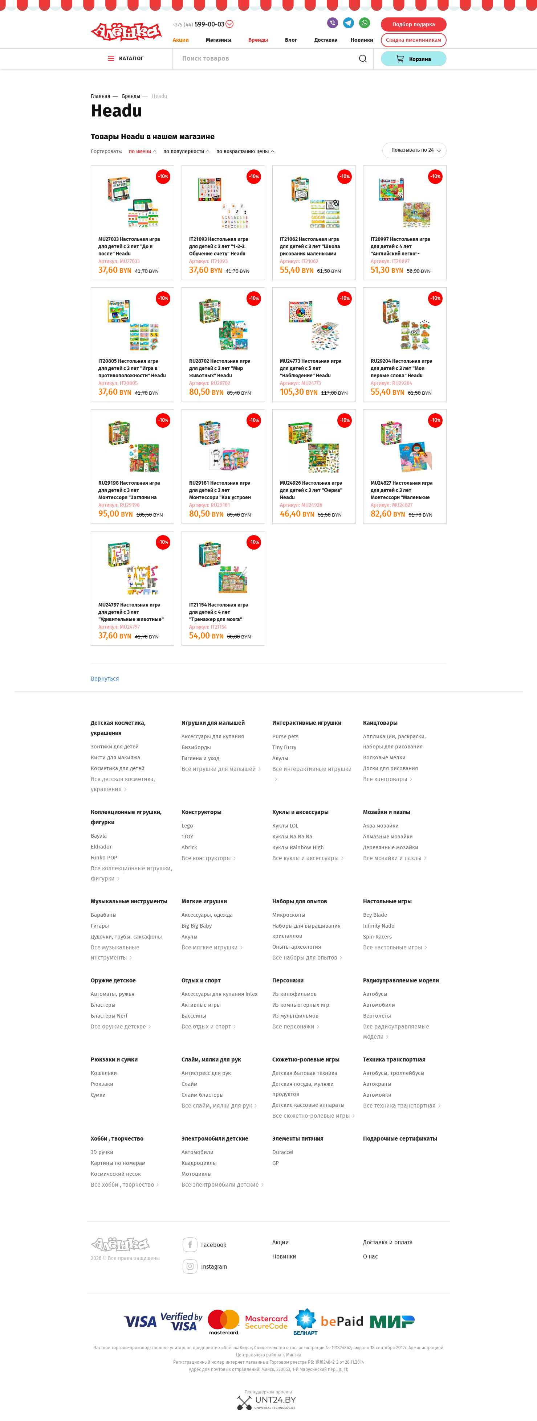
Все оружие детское (121, 1026)
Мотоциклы (197, 1174)
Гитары (100, 926)
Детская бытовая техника (304, 1073)
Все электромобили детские (223, 1184)
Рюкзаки (102, 1084)
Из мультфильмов (295, 1016)
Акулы (280, 758)
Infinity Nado (379, 926)
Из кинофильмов (294, 994)
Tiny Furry (284, 747)
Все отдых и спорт (209, 1026)
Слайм (190, 1084)
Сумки (98, 1095)
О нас (370, 1256)
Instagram (204, 1267)
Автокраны (377, 1084)
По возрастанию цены (245, 151)
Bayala (99, 836)
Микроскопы (288, 915)
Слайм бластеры (203, 1095)
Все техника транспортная (401, 1105)
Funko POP (104, 857)
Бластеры (103, 1005)
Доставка (325, 40)
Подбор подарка (413, 24)
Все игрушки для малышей (221, 768)
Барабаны (104, 915)
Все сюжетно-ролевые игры (313, 1115)
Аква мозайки (381, 825)
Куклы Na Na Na (292, 836)
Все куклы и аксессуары (307, 858)
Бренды (258, 40)
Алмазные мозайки (388, 836)
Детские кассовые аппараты (308, 1105)
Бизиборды (196, 747)
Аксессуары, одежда (207, 915)
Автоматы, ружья (112, 994)
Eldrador (101, 846)
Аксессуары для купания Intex (219, 994)
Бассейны (194, 1016)
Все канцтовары (387, 779)
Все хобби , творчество (125, 1184)
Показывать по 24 (416, 150)
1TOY (187, 836)
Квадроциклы (199, 1163)
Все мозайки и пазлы (394, 858)
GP (275, 1163)
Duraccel (282, 1152)
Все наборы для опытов (307, 957)
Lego (187, 825)
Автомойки (377, 1095)
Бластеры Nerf (109, 1016)
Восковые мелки (384, 757)
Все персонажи (295, 1026)
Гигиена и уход (200, 758)
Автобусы (375, 994)
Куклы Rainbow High (298, 847)
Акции (181, 40)
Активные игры (201, 1005)
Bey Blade (375, 915)
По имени (143, 151)
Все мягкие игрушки (212, 947)
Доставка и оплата (388, 1242)
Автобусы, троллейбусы (393, 1073)
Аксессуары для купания (213, 736)
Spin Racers (377, 936)
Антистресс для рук (206, 1073)
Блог (291, 40)
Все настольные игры (395, 947)
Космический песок (116, 1174)
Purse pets (285, 736)
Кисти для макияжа (115, 757)
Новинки (362, 40)
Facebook (204, 1245)
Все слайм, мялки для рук (219, 1105)
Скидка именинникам (413, 40)
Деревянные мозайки (390, 847)
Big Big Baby (197, 926)
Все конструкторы (209, 858)
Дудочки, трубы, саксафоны (126, 936)
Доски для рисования (390, 768)
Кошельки (104, 1073)
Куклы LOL (285, 825)
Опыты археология (296, 947)
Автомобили (379, 1005)
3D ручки (102, 1152)
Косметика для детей (118, 768)
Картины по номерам (118, 1163)
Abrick (189, 847)
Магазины (218, 40)
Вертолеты (377, 1016)
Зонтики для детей (115, 746)
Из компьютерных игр (300, 1005)
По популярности (187, 151)
